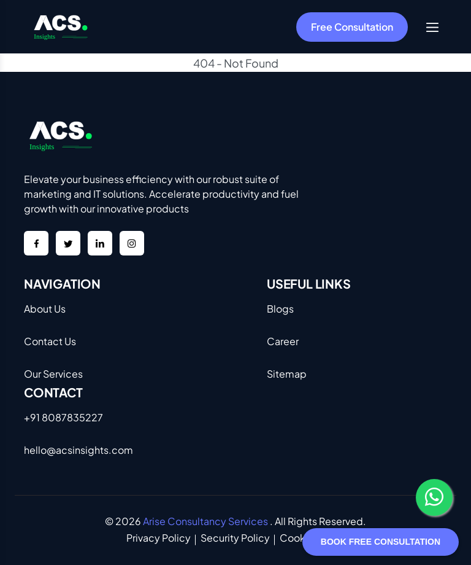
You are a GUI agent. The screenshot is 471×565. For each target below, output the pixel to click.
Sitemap (287, 373)
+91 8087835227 (63, 417)
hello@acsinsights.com (78, 449)
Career (283, 341)
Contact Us (50, 341)
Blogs (280, 308)
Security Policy (235, 537)
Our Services (53, 373)
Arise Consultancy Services (205, 521)
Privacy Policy (158, 537)
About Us (45, 308)
